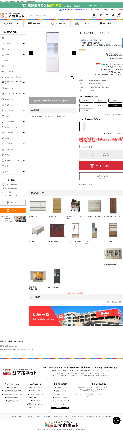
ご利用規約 (108, 416)
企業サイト (113, 9)
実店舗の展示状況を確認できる (13, 394)
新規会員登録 (120, 9)
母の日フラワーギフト (12, 127)
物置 (6, 166)
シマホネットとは (89, 9)
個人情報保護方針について (94, 416)
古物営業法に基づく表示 (77, 416)
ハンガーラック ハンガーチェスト (75, 242)
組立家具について (36, 397)
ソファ (7, 49)
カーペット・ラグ (10, 66)
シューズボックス (53, 287)
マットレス (8, 43)
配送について (36, 401)
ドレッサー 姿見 (93, 242)
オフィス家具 (9, 149)
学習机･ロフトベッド (11, 105)
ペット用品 (8, 144)
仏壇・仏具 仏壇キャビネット (37, 288)
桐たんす (31, 241)
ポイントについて (36, 407)
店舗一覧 (37, 416)
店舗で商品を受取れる (13, 397)
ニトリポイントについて (113, 67)
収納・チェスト (10, 88)
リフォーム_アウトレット (13, 160)
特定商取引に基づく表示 (60, 416)
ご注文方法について (36, 390)
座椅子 (7, 55)
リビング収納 (108, 241)
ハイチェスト (52, 216)
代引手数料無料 (13, 387)
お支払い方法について (36, 394)
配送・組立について (61, 397)
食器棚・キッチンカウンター (13, 82)
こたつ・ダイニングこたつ (13, 77)
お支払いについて (61, 391)
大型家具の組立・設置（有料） (13, 391)
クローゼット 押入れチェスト (93, 217)
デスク (7, 116)
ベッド (7, 38)
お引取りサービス (13, 401)
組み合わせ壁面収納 (110, 264)
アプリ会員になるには (114, 72)
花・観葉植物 (9, 133)
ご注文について (61, 387)
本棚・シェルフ (10, 99)
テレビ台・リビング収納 (12, 94)
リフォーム (8, 155)
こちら (121, 74)
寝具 (6, 60)
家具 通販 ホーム (16, 416)
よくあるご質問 (98, 9)
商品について (61, 394)
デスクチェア (9, 110)
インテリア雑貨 (10, 121)
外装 (6, 171)
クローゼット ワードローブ (112, 217)
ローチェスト (33, 216)
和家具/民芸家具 (53, 241)
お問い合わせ (106, 9)
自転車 (7, 138)
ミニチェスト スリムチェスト (75, 217)
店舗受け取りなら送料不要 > (76, 293)
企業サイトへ (46, 416)
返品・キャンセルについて (36, 404)
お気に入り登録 (102, 176)
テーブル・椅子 (10, 71)
